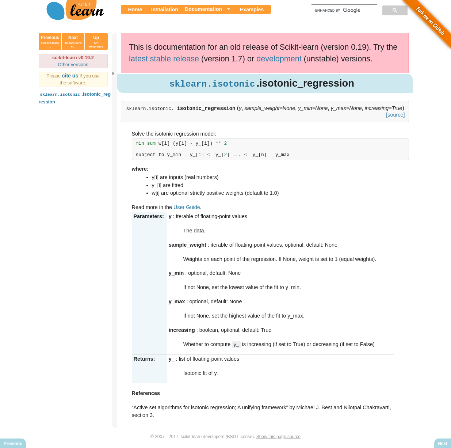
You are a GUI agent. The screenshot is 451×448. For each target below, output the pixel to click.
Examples (252, 9)
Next (72, 41)
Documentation (203, 9)
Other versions (73, 64)
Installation (164, 9)
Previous (50, 41)
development (279, 58)
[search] (343, 10)
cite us (71, 76)
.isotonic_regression (75, 97)
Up (96, 41)
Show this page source (278, 436)
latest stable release (164, 58)
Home (135, 9)
